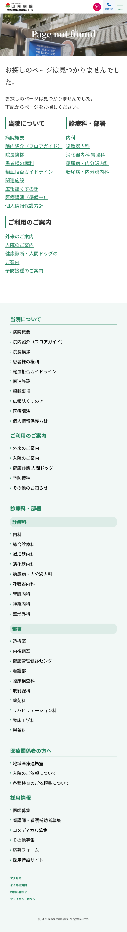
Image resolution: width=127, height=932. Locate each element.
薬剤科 (19, 700)
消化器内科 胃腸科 (85, 154)
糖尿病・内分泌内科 (87, 162)
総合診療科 (24, 544)
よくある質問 (18, 885)
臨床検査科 (24, 680)
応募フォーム (26, 849)
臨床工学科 (24, 720)
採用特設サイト (28, 859)
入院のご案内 (19, 244)
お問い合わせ (18, 892)
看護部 (19, 670)
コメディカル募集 (30, 830)
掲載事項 (21, 391)
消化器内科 (24, 564)
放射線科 (21, 690)
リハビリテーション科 (35, 710)
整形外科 (21, 613)
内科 (70, 137)
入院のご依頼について (34, 773)
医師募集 (21, 810)
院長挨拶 (14, 154)
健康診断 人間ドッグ (33, 468)
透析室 (19, 641)
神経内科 (21, 603)
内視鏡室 (21, 650)
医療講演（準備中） (26, 196)
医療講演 (21, 411)
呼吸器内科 (24, 583)
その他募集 (24, 840)
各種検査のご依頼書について (41, 783)
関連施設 (14, 180)
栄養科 (19, 730)
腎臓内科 (21, 593)
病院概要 (14, 137)
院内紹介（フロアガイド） (34, 145)
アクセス (15, 878)
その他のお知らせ (30, 487)
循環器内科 (78, 145)
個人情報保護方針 (24, 205)
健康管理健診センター (35, 660)
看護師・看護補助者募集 (37, 820)
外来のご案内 (19, 236)
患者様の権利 (19, 162)
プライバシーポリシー (24, 899)
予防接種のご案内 (24, 270)
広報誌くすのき (21, 188)
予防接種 (21, 477)
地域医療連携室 (28, 763)
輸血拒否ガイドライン (29, 171)
